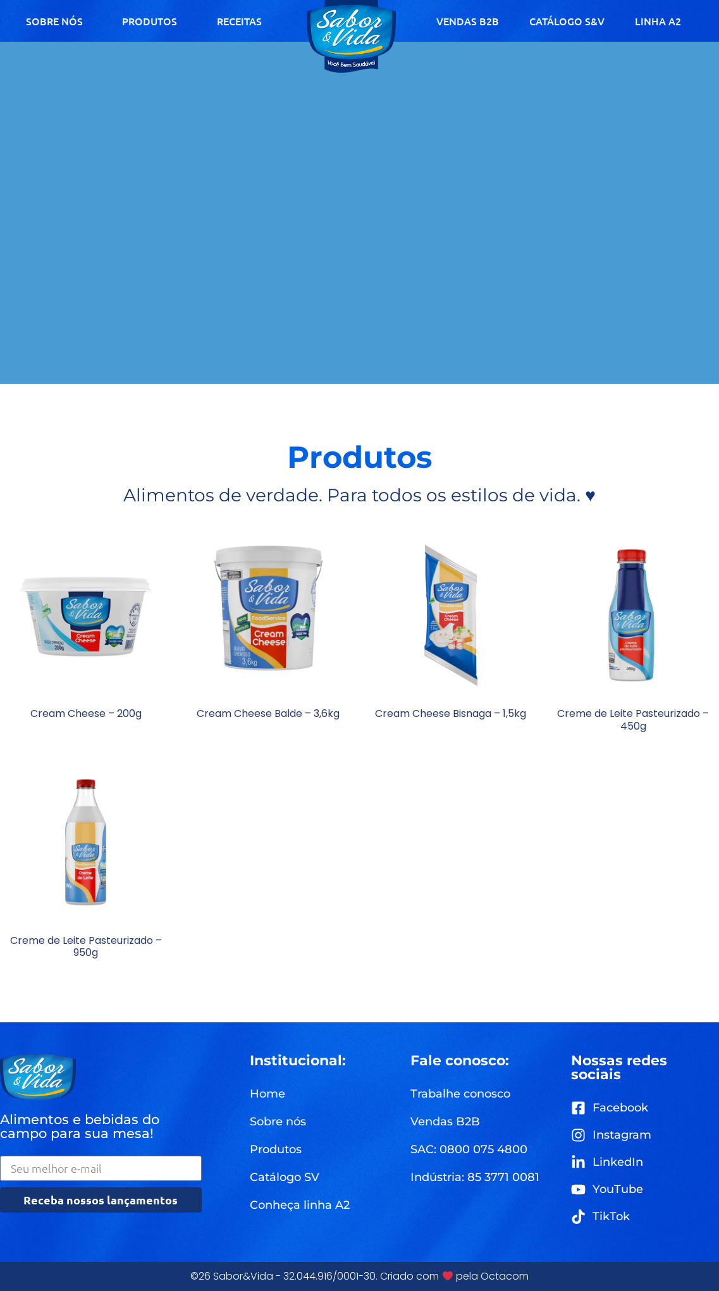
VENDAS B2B (467, 21)
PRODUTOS (149, 21)
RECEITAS (239, 21)
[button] (468, 1149)
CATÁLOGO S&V (567, 21)
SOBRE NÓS (54, 21)
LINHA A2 (658, 21)
